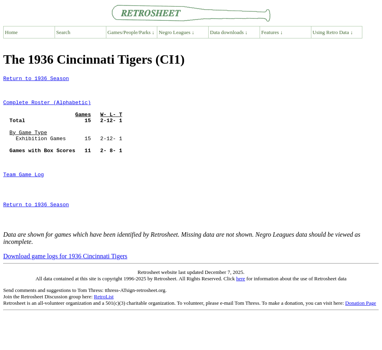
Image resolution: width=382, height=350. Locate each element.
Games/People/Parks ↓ (131, 32)
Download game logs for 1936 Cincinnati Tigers (65, 286)
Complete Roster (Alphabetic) (47, 108)
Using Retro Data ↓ (333, 32)
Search (63, 32)
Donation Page (360, 333)
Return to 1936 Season (36, 79)
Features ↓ (272, 32)
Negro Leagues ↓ (177, 32)
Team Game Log (23, 194)
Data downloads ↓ (229, 32)
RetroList (104, 327)
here (240, 309)
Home (11, 32)
